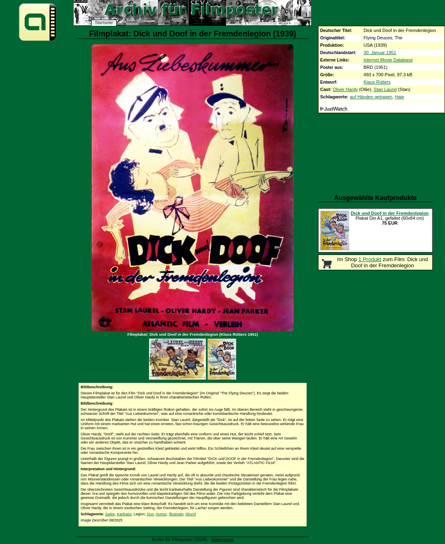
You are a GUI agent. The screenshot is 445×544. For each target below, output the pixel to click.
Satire (110, 514)
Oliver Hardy (345, 89)
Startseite (104, 22)
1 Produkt (370, 259)
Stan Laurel (385, 89)
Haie (399, 96)
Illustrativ (176, 514)
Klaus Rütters (377, 82)
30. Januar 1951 (380, 52)
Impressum (222, 539)
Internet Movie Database (388, 59)
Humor (161, 514)
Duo (150, 514)
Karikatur (124, 514)
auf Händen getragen (371, 96)
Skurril (190, 514)
